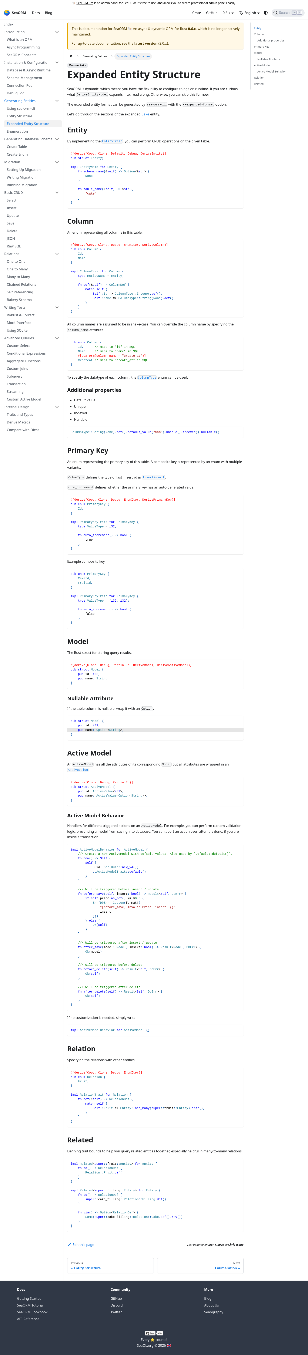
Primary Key (261, 46)
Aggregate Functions (24, 361)
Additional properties (270, 40)
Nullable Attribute (268, 59)
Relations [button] (11, 253)
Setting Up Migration (24, 169)
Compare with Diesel (23, 430)
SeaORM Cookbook (32, 1312)
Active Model (262, 65)
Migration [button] (12, 162)
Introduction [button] (14, 32)
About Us (211, 1305)
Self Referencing (20, 292)
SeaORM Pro (85, 3)
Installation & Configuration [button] (27, 62)
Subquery (14, 376)
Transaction (16, 384)
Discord (117, 1305)
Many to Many (18, 276)
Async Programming (23, 47)
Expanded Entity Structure (28, 123)
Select (11, 200)
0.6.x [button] (226, 12)
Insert (12, 208)
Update (13, 215)
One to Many (17, 269)
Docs (36, 12)
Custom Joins (17, 368)
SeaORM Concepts (21, 55)
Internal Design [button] (16, 407)
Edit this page (80, 1244)
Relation (259, 78)
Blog (48, 12)
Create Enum (17, 154)
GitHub (212, 12)
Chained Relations (21, 284)
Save (10, 223)
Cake (145, 114)
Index (8, 24)
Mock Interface (19, 322)
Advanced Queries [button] (19, 338)
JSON (11, 238)
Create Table (17, 146)
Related (259, 84)
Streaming (15, 391)
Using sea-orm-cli (21, 108)
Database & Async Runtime (29, 70)
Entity (257, 28)
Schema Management (24, 77)
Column (259, 34)
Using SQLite (17, 330)
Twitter (116, 1312)
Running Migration (22, 185)
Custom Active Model (24, 399)
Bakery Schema (19, 299)
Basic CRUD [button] (13, 192)
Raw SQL (14, 246)
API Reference (28, 1319)
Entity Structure (19, 116)
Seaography (213, 1312)
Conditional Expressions (26, 353)
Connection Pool (20, 85)
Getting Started (29, 1298)
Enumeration (17, 131)
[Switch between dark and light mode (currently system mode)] (265, 12)
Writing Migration (21, 177)
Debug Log (15, 93)
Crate (196, 12)
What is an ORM (20, 39)
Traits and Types (20, 414)
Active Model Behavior (271, 71)
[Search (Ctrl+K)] (288, 13)
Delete (12, 231)
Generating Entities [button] (20, 100)
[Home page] (71, 56)
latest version (145, 43)
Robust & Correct (20, 315)
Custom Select (18, 345)
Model (258, 53)
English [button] (247, 12)
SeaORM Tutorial (30, 1305)
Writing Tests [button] (14, 307)
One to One (16, 261)
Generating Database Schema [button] (28, 139)
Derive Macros (18, 422)
